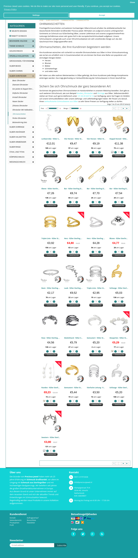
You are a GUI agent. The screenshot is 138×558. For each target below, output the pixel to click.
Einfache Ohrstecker (19, 93)
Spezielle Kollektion (19, 56)
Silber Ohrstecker (52, 20)
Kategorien (17, 25)
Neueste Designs (18, 31)
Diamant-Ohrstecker (19, 84)
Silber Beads (15, 66)
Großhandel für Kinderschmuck (22, 61)
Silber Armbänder (17, 142)
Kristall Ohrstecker (18, 97)
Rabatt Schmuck (18, 36)
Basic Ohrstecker (17, 80)
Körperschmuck (16, 157)
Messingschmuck (17, 162)
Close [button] (132, 2)
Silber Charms (16, 71)
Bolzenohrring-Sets (18, 122)
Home (41, 20)
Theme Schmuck (16, 46)
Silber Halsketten (17, 137)
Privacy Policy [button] (10, 9)
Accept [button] (102, 15)
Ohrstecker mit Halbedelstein (22, 110)
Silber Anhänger (17, 132)
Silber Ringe (15, 147)
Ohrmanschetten (67, 20)
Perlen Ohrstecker (18, 118)
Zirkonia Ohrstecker (19, 105)
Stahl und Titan (16, 152)
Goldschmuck (16, 51)
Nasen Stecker (16, 101)
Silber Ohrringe (16, 127)
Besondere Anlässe (18, 41)
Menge (65, 108)
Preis (42, 108)
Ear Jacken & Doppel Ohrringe (22, 89)
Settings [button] (36, 15)
